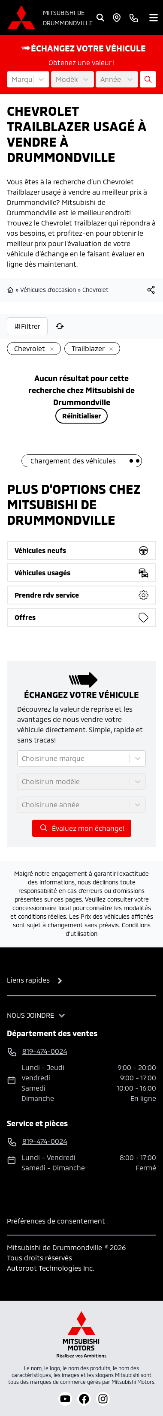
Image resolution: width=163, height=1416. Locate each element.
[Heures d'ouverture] (116, 17)
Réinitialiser (81, 416)
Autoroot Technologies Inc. (50, 1268)
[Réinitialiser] (60, 326)
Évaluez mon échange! (81, 828)
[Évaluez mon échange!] (148, 79)
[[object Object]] (151, 290)
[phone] (133, 18)
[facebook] (84, 1399)
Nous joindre (30, 1015)
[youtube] (65, 1399)
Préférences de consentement (56, 1221)
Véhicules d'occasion (48, 289)
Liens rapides (28, 980)
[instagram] (103, 1399)
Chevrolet (95, 289)
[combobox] (12, 79)
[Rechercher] (100, 17)
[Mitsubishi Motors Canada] (81, 1334)
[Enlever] (50, 349)
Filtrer (27, 326)
